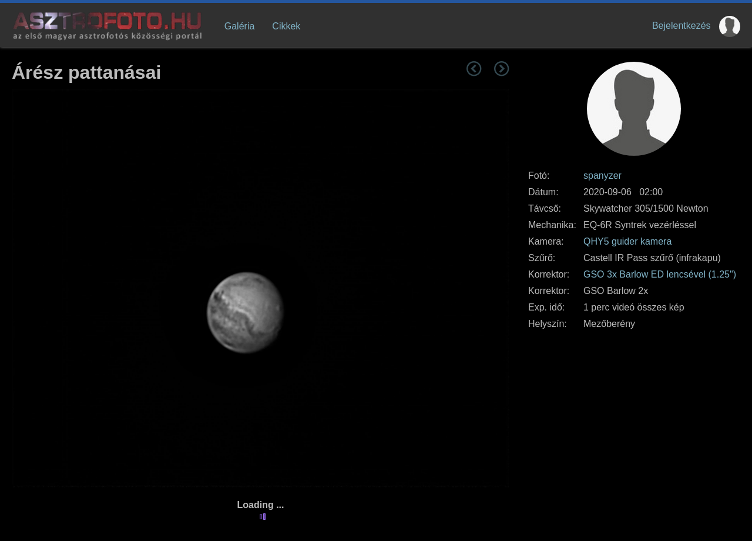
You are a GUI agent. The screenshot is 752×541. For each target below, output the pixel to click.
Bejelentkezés (681, 26)
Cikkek (286, 26)
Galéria (239, 26)
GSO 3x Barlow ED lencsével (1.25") (659, 274)
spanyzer (602, 176)
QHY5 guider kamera (627, 241)
